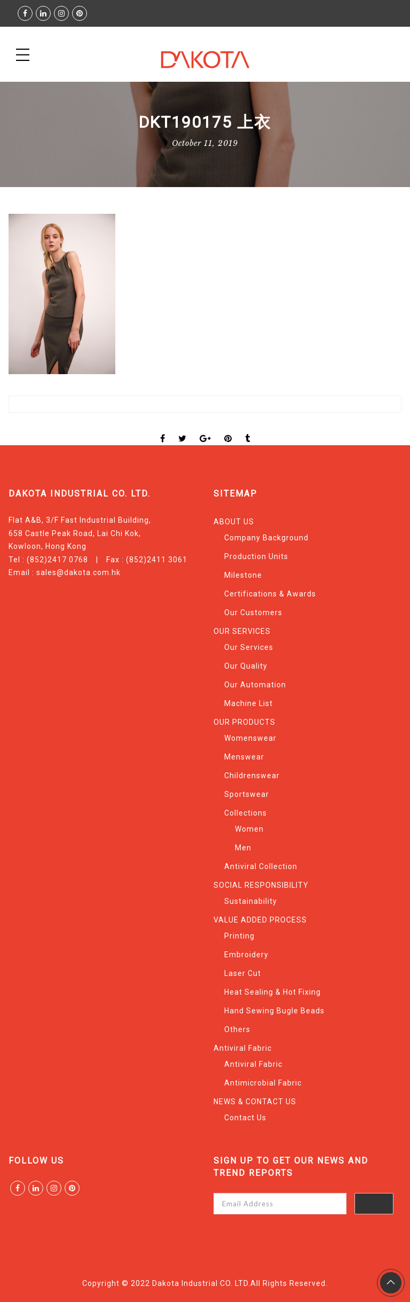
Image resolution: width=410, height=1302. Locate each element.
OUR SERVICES (242, 631)
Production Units (256, 556)
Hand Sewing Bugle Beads (274, 1010)
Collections (245, 813)
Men (243, 847)
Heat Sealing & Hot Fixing (272, 992)
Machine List (248, 703)
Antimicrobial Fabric (263, 1083)
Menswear (244, 757)
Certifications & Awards (270, 594)
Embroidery (246, 954)
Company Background (266, 537)
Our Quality (245, 666)
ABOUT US (234, 521)
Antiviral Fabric (243, 1048)
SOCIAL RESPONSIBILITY (261, 885)
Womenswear (250, 738)
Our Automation (255, 684)
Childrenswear (252, 775)
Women (249, 829)
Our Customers (253, 612)
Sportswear (246, 794)
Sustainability (250, 901)
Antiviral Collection (260, 866)
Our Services (248, 647)
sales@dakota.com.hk (78, 572)
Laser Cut (242, 973)
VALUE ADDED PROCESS (260, 920)
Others (237, 1029)
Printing (239, 936)
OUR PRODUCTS (244, 722)
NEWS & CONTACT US (255, 1101)
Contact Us (245, 1117)
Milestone (243, 575)
